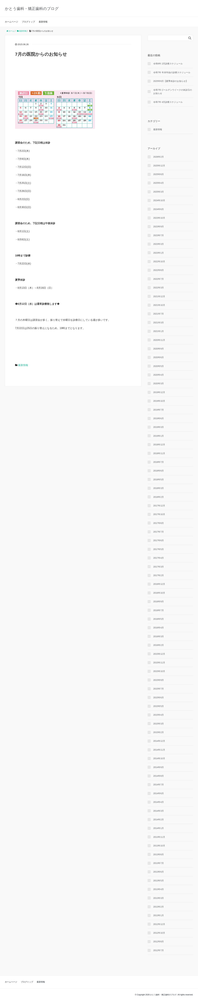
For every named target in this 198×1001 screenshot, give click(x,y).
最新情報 (43, 21)
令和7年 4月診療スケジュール (168, 102)
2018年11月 (159, 453)
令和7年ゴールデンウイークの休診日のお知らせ (172, 92)
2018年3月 (158, 488)
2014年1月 (158, 828)
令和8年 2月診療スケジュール (168, 63)
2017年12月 (159, 505)
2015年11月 (159, 662)
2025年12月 (159, 165)
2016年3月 (158, 636)
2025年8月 (158, 174)
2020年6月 (158, 357)
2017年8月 (158, 523)
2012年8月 (158, 941)
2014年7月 (158, 784)
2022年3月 (158, 287)
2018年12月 (159, 444)
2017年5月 (158, 549)
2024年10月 (159, 200)
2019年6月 (158, 418)
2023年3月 (158, 244)
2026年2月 (158, 157)
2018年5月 (158, 479)
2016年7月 (158, 610)
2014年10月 (159, 758)
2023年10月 (159, 218)
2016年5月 (158, 619)
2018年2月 (158, 497)
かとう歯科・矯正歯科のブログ (32, 8)
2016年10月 (159, 593)
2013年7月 (158, 863)
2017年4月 (158, 558)
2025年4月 (158, 183)
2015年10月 (159, 671)
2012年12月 (159, 924)
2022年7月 (158, 279)
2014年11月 (159, 750)
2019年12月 (159, 392)
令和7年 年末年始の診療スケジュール (171, 72)
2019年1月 (158, 436)
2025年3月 (158, 191)
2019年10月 (159, 401)
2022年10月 (159, 261)
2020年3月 (158, 383)
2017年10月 (159, 514)
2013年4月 (158, 889)
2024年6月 (158, 209)
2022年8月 (158, 270)
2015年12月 (159, 654)
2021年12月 (159, 296)
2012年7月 (158, 950)
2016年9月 (158, 601)
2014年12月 (159, 741)
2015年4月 (158, 715)
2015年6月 (158, 697)
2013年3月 (158, 898)
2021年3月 (158, 322)
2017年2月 (158, 575)
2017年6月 (158, 540)
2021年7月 (158, 313)
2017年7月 (158, 531)
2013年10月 (159, 845)
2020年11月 (159, 340)
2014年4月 (158, 802)
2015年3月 (158, 723)
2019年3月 (158, 427)
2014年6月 (158, 793)
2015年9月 (158, 680)
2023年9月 (158, 226)
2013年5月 (158, 880)
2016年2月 (158, 645)
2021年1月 (158, 331)
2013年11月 (159, 837)
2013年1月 (158, 915)
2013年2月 (158, 906)
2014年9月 (158, 767)
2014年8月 (158, 776)
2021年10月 (159, 305)
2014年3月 (158, 811)
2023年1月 (158, 253)
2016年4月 (158, 627)
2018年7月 (158, 462)
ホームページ (11, 21)
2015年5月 (158, 706)
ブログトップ (28, 21)
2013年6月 (158, 872)
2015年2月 (158, 732)
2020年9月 (158, 348)
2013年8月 (158, 854)
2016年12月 (159, 584)
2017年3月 (158, 566)
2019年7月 (158, 409)
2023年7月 (158, 235)
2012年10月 (159, 933)
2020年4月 (158, 375)
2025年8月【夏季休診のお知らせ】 (170, 81)
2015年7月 (158, 688)
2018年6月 (158, 470)
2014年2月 (158, 819)
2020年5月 (158, 366)
